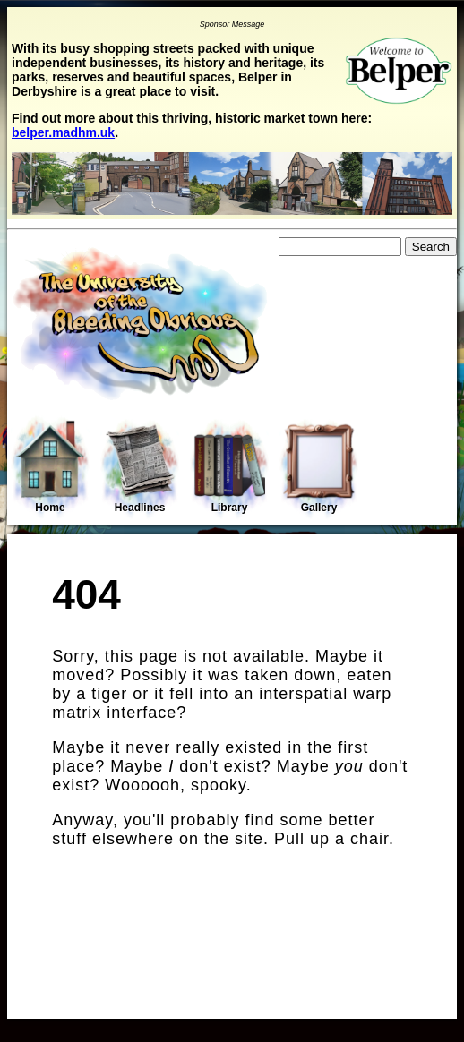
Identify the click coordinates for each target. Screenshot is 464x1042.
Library (229, 468)
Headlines (140, 468)
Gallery (319, 468)
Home (50, 466)
